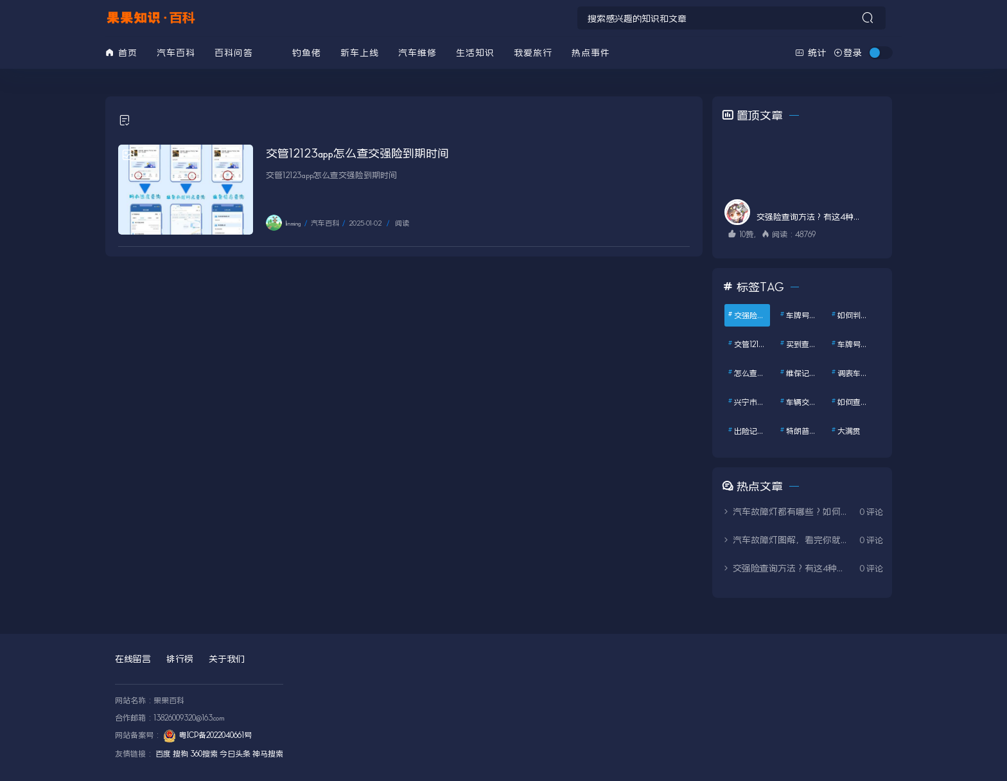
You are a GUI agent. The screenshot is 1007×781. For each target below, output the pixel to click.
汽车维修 (417, 52)
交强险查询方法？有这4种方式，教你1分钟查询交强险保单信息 (786, 567)
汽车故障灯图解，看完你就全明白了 (786, 539)
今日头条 (235, 754)
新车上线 (359, 52)
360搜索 (204, 754)
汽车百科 (176, 52)
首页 (121, 52)
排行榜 (179, 658)
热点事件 (591, 52)
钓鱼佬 (306, 52)
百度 (163, 754)
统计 (811, 52)
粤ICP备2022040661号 (215, 735)
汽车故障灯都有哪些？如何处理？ (786, 511)
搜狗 (180, 754)
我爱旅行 (533, 52)
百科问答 (234, 52)
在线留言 (133, 658)
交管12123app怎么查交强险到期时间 (357, 153)
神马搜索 (267, 754)
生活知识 (475, 52)
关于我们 (227, 658)
